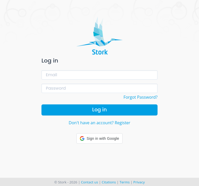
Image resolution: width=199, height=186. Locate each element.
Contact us (89, 182)
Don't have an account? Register (99, 123)
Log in (99, 109)
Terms (124, 182)
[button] (99, 138)
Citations (109, 182)
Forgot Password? (140, 97)
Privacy (139, 182)
